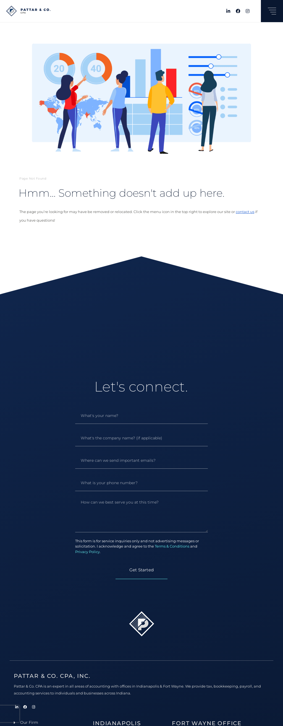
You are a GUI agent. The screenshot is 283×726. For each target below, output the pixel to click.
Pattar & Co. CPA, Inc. (52, 676)
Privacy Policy (87, 551)
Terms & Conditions (172, 546)
